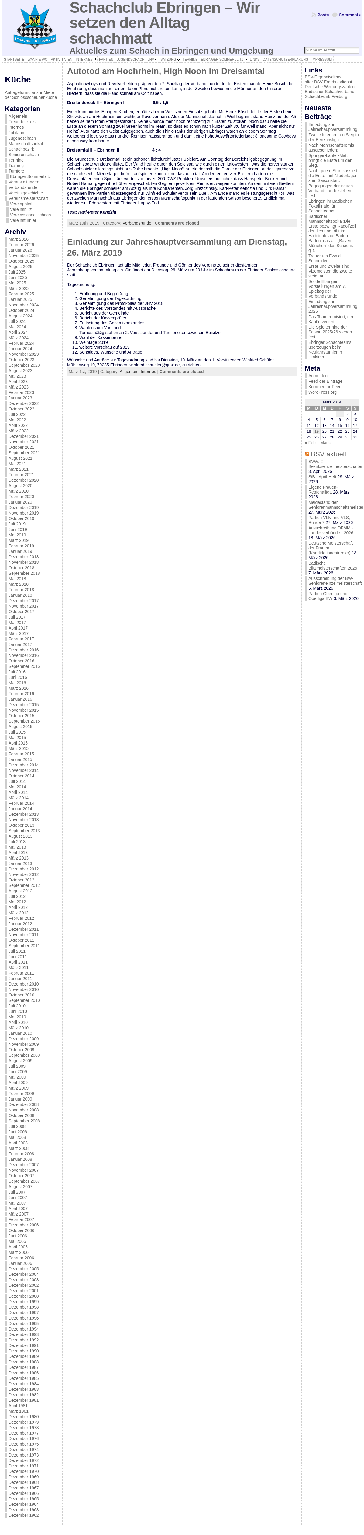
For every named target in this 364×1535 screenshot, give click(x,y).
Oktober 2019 (21, 518)
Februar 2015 (21, 754)
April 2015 (18, 743)
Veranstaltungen (24, 182)
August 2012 (21, 890)
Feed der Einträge (325, 381)
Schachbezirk (21, 149)
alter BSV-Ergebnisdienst (328, 81)
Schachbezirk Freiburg (326, 96)
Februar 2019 (21, 545)
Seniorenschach (24, 154)
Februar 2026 (21, 244)
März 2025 (19, 288)
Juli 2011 (17, 951)
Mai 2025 (17, 283)
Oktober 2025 (21, 261)
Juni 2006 (18, 1235)
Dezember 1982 (24, 1394)
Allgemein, (130, 371)
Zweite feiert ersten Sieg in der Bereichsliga (333, 137)
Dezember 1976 (24, 1438)
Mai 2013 (17, 847)
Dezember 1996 (24, 1318)
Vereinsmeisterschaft (28, 198)
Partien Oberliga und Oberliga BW (327, 596)
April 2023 (18, 381)
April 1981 (18, 1405)
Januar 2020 (20, 502)
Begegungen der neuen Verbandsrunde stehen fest (330, 190)
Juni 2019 (18, 529)
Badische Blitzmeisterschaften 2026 (332, 565)
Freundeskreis (22, 121)
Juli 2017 (17, 617)
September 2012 (24, 885)
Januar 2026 (20, 250)
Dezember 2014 (24, 764)
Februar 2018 (21, 589)
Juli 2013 (17, 841)
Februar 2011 (21, 973)
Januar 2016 (20, 699)
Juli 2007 (17, 1192)
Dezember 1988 (24, 1361)
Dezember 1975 (24, 1444)
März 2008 (19, 1148)
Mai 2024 (17, 326)
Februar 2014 (21, 803)
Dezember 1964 (24, 1504)
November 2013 (24, 819)
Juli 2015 (17, 732)
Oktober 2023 (21, 359)
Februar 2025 (21, 293)
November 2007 (24, 1170)
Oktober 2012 (21, 879)
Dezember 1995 (24, 1323)
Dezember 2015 (24, 704)
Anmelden (318, 375)
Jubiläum (17, 132)
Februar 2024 (21, 343)
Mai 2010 (17, 1016)
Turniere (16, 171)
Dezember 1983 (24, 1389)
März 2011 (19, 967)
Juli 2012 (17, 896)
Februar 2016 (21, 693)
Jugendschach (22, 138)
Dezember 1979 (24, 1422)
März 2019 (19, 540)
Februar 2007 (21, 1219)
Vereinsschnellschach (30, 214)
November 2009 (24, 1044)
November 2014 (24, 770)
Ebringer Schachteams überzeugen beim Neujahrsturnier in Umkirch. (330, 349)
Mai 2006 (17, 1241)
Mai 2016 (17, 682)
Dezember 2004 (24, 1274)
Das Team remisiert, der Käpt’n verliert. (330, 319)
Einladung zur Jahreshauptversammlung (332, 127)
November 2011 (24, 934)
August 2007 (21, 1186)
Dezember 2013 (24, 814)
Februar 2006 (21, 1257)
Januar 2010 (20, 1033)
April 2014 (18, 792)
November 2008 (24, 1110)
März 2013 (19, 858)
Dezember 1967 (24, 1487)
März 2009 (19, 1088)
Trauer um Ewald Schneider (324, 258)
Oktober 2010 (21, 995)
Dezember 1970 (24, 1471)
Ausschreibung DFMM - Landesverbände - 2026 (330, 530)
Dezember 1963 (24, 1509)
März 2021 (19, 469)
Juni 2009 (18, 1071)
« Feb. (311, 442)
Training (16, 165)
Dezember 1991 (24, 1345)
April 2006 (18, 1246)
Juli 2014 (17, 781)
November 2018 (24, 562)
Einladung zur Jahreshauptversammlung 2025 (332, 306)
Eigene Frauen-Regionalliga (323, 489)
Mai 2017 (17, 622)
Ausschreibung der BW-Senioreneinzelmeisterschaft (335, 581)
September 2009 (24, 1055)
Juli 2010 (17, 1005)
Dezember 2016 (24, 649)
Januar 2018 (20, 595)
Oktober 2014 (21, 775)
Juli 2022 (17, 414)
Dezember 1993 (24, 1334)
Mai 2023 (17, 376)
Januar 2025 (20, 299)
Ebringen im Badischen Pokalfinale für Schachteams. (330, 206)
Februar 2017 (21, 639)
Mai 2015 (17, 737)
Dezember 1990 (24, 1350)
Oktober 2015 (21, 715)
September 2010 (24, 1000)
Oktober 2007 (21, 1175)
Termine (16, 160)
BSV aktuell (328, 454)
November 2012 (24, 874)
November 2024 (24, 304)
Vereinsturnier (23, 220)
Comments (350, 14)
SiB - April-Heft (322, 476)
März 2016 (19, 688)
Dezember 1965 (24, 1498)
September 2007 (24, 1181)
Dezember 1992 (24, 1340)
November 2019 (24, 513)
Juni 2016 (18, 677)
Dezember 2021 (24, 436)
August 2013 (21, 836)
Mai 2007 (17, 1203)
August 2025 (21, 266)
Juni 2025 (18, 277)
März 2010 (19, 1027)
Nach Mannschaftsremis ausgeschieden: (331, 147)
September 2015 (24, 721)
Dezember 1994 (24, 1329)
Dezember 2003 (24, 1279)
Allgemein (18, 116)
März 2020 (19, 491)
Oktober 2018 (21, 567)
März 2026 (19, 239)
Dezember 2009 (24, 1038)
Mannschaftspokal (26, 143)
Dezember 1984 (24, 1383)
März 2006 (19, 1252)
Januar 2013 (20, 863)
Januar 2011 (20, 978)
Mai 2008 (17, 1137)
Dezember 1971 (24, 1465)
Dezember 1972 (24, 1460)
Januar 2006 (20, 1263)
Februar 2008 (21, 1153)
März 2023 (19, 387)
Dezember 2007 (24, 1164)
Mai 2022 (17, 419)
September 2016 (24, 666)
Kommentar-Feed (325, 386)
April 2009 (18, 1082)
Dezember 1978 (24, 1427)
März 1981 (19, 1411)
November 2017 (24, 606)
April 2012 (18, 907)
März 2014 (19, 797)
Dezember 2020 (24, 480)
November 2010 (24, 989)
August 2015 (21, 726)
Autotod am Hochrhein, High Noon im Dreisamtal (166, 71)
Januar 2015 (20, 759)
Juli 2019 (17, 524)
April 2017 (18, 628)
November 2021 (24, 441)
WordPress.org (322, 392)
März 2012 (19, 912)
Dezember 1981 (24, 1400)
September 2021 (24, 452)
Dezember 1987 (24, 1367)
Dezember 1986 (24, 1372)
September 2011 (24, 945)
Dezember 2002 (24, 1285)
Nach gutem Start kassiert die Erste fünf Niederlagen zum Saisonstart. (333, 175)
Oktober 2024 (21, 310)
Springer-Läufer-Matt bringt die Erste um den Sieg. (330, 160)
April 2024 (18, 332)
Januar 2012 (20, 923)
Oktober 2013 (21, 825)
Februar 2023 (21, 392)
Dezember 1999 (24, 1301)
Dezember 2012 (24, 869)
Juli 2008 (17, 1126)
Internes (16, 127)
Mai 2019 (17, 534)
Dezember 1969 (24, 1476)
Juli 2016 (17, 671)
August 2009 (21, 1060)
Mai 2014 (17, 786)
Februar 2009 (21, 1093)
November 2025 (24, 255)
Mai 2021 (17, 463)
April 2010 (18, 1022)
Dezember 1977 (24, 1433)
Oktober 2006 (21, 1230)
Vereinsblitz (21, 209)
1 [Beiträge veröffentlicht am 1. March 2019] (340, 414)
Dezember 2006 (24, 1225)
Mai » (325, 442)
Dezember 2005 (24, 1268)
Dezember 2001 (24, 1290)
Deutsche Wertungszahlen (330, 86)
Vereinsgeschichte (26, 192)
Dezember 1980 (24, 1416)
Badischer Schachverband (329, 91)
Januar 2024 (20, 348)
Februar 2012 (21, 918)
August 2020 (21, 485)
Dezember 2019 (24, 507)
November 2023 (24, 354)
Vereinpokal (21, 203)
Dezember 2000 (24, 1296)
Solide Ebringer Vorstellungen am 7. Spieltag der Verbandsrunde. (327, 288)
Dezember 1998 (24, 1307)
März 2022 (19, 430)
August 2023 (21, 370)
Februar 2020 (21, 496)
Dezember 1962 (24, 1515)
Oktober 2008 (21, 1115)
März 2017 (19, 633)
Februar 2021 (21, 474)
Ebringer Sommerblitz (30, 176)
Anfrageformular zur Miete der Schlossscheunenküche (31, 95)
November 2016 (24, 655)
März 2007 (19, 1214)
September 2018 (24, 573)
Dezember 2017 (24, 600)
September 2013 (24, 830)
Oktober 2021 (21, 447)
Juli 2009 (17, 1066)
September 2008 (24, 1120)
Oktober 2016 (21, 660)
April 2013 (18, 852)
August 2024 (21, 315)
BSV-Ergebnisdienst (324, 77)
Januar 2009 (20, 1099)
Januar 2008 (20, 1159)
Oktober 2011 (21, 940)
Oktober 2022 (21, 408)
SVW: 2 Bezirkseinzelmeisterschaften (335, 464)
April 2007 (18, 1208)
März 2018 (19, 584)
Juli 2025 (17, 272)
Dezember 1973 (24, 1455)
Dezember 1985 (24, 1378)
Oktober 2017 (21, 611)
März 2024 (19, 337)
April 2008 (18, 1142)
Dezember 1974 (24, 1449)
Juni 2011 (18, 956)
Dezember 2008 (24, 1104)
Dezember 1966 (24, 1493)
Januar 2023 (20, 398)
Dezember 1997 (24, 1312)
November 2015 (24, 710)
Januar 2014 (20, 808)
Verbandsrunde (23, 187)
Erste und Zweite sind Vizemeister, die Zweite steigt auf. (330, 271)
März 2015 (19, 748)
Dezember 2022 (24, 403)
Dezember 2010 (24, 984)
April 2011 (18, 962)
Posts (323, 14)
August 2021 (21, 458)
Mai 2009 (17, 1077)
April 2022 (18, 425)
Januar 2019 (20, 551)
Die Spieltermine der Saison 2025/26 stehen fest (330, 332)
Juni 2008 (18, 1131)
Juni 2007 (18, 1197)
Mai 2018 (17, 578)
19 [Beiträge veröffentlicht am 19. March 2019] (316, 431)
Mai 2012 (17, 901)
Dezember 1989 (24, 1356)
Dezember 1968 (24, 1482)
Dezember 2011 (24, 929)
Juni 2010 (18, 1011)
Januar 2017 (20, 644)
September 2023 (24, 365)
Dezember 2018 (24, 556)
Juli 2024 (17, 321)
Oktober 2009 (21, 1049)
